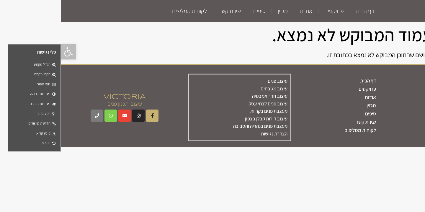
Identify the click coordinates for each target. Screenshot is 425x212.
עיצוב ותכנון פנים (384, 14)
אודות (245, 11)
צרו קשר (406, 135)
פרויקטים (273, 11)
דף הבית (304, 11)
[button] (7, 51)
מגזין (222, 11)
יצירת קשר (169, 11)
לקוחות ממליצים (128, 11)
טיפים (198, 11)
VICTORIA (384, 7)
